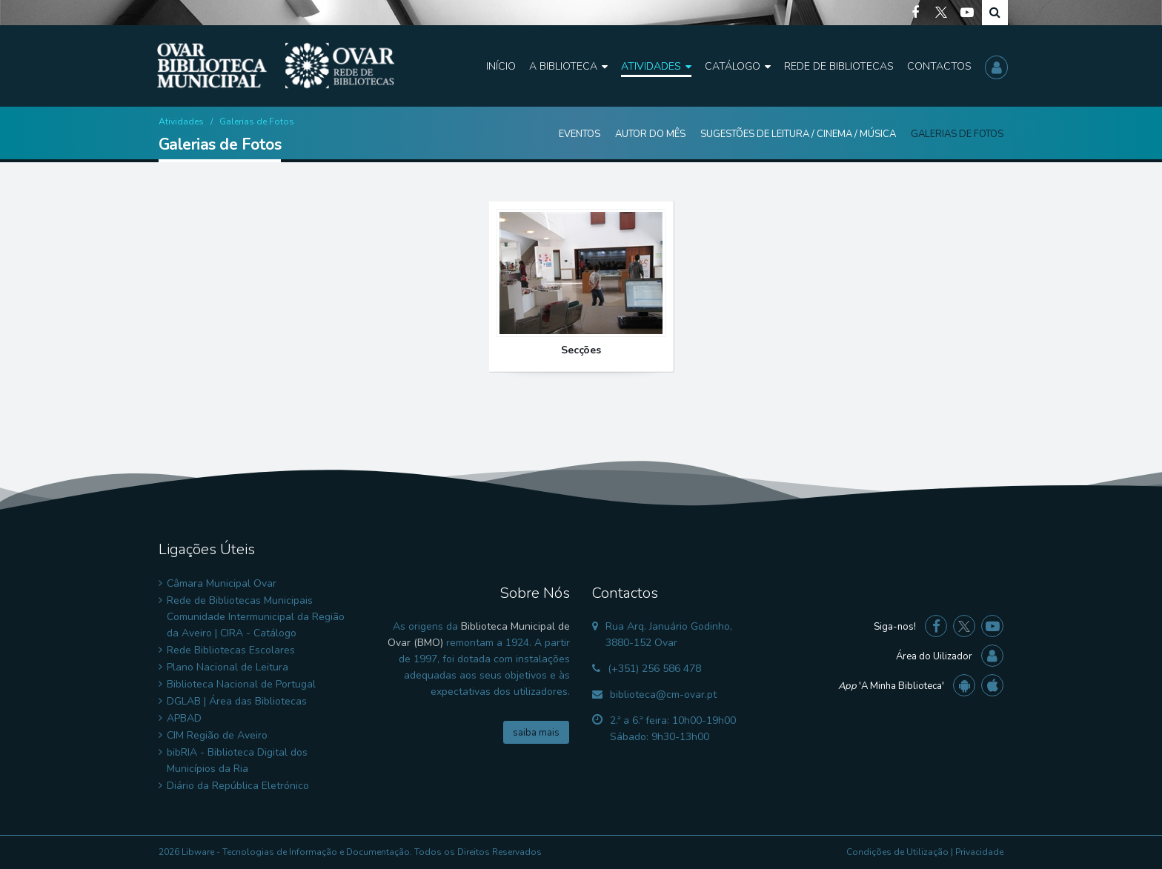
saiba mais (536, 732)
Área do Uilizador (934, 656)
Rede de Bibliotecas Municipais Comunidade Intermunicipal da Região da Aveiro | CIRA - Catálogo (256, 616)
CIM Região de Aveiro (217, 735)
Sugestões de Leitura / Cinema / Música (798, 134)
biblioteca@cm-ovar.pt (663, 694)
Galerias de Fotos (957, 134)
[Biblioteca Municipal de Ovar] (275, 66)
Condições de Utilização (897, 852)
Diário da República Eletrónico (238, 786)
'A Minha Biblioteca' (891, 686)
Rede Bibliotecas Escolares (231, 650)
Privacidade (979, 852)
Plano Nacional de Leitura (227, 667)
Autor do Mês (650, 134)
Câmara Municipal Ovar (221, 583)
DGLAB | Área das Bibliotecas (237, 701)
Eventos (579, 134)
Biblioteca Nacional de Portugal (241, 684)
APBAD (184, 718)
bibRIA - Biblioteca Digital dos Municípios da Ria (237, 760)
